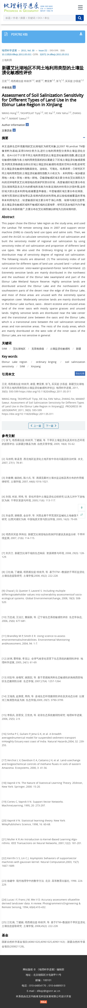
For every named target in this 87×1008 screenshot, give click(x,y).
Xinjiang (36, 366)
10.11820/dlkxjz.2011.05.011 (16, 54)
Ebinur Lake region (14, 362)
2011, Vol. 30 (28, 50)
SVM (4, 348)
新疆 (78, 348)
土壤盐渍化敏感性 (60, 348)
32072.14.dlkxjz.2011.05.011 (54, 54)
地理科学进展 (9, 50)
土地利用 (7, 60)
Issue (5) (43, 50)
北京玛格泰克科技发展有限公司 (43, 996)
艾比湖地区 (19, 348)
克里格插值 (37, 348)
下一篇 (51, 425)
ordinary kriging (46, 362)
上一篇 (35, 425)
